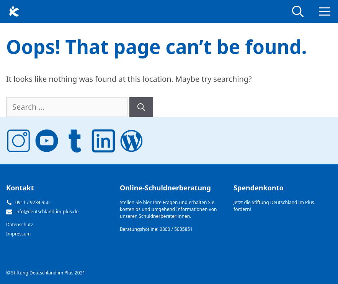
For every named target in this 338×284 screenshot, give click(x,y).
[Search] (141, 107)
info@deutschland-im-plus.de (46, 211)
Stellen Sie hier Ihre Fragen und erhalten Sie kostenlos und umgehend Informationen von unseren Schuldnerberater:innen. (168, 209)
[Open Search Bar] (297, 11)
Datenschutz (19, 224)
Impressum (18, 233)
